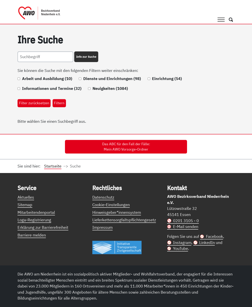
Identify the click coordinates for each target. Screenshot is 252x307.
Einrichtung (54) (167, 78)
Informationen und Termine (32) (52, 88)
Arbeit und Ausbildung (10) (47, 78)
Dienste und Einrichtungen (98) (112, 78)
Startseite (52, 166)
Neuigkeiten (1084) (110, 88)
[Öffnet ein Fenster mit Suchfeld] (230, 19)
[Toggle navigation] (221, 19)
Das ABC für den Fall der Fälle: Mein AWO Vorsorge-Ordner (126, 146)
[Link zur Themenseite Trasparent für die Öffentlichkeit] (117, 247)
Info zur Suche (86, 57)
